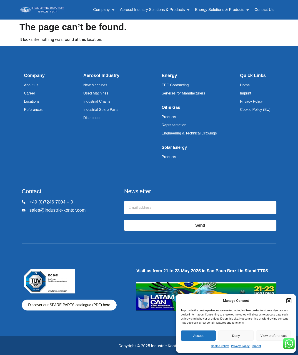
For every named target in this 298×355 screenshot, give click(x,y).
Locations (32, 101)
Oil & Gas (171, 107)
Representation (174, 125)
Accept (198, 336)
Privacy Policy (240, 346)
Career (29, 93)
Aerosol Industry (101, 75)
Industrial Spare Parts (100, 110)
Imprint (256, 346)
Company (104, 10)
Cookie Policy (220, 346)
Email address (137, 197)
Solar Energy (174, 147)
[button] (289, 300)
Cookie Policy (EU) (255, 110)
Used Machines (95, 93)
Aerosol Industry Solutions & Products (155, 10)
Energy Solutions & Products (222, 10)
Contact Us (263, 9)
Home (245, 85)
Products (169, 117)
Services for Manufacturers (183, 93)
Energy (169, 75)
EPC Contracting (175, 85)
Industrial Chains (96, 101)
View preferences (273, 336)
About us (31, 85)
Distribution (92, 118)
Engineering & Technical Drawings (189, 133)
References (33, 110)
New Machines (95, 85)
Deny (236, 336)
